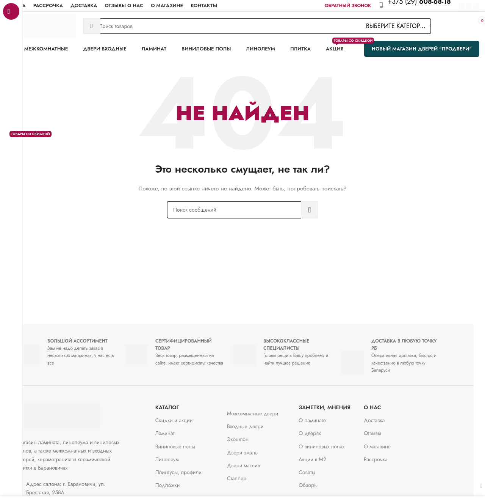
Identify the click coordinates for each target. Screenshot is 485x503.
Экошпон (249, 435)
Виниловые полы (187, 442)
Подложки (179, 481)
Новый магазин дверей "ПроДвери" (422, 48)
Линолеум (178, 455)
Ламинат (176, 429)
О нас (384, 403)
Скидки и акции (185, 416)
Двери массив (254, 461)
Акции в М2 (324, 455)
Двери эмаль (253, 449)
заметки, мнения (336, 403)
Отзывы (384, 429)
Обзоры (319, 481)
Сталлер (248, 474)
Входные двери (256, 422)
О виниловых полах (333, 442)
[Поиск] (257, 26)
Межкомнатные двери (263, 409)
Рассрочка (387, 455)
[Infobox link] (423, 6)
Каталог (179, 403)
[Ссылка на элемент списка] (83, 484)
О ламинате (323, 416)
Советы (318, 468)
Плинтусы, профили (190, 468)
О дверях (321, 429)
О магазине (388, 442)
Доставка (385, 416)
